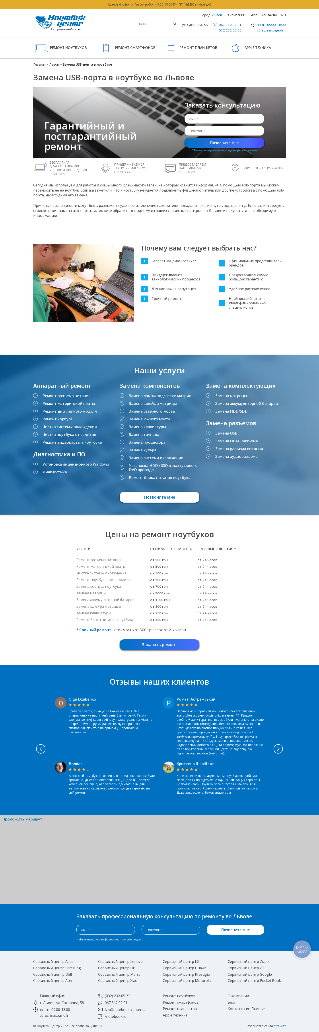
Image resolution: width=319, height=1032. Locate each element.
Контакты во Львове (246, 1009)
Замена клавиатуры (147, 427)
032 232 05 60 (230, 30)
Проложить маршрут (22, 820)
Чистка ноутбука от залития (69, 434)
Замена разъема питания (239, 448)
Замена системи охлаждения (156, 458)
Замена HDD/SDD (231, 411)
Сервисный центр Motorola (187, 981)
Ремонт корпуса (57, 419)
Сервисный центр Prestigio (186, 974)
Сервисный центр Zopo (248, 961)
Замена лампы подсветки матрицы (161, 396)
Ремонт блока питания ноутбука (160, 477)
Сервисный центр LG (181, 961)
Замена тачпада (144, 434)
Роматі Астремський (196, 699)
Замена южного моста (149, 419)
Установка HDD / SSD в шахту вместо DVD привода (163, 467)
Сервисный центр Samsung (57, 968)
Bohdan (76, 764)
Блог (253, 15)
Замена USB (226, 433)
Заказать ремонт (159, 644)
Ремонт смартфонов (135, 47)
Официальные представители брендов (250, 263)
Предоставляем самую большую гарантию (243, 277)
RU (283, 15)
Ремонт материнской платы (69, 403)
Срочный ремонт (161, 299)
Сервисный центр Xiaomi (119, 981)
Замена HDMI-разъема (236, 441)
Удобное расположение (244, 289)
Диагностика (55, 472)
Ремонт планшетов (198, 47)
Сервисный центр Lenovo (120, 961)
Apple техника (258, 47)
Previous (37, 749)
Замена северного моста (152, 411)
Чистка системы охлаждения (70, 427)
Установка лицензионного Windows (76, 464)
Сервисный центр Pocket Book (254, 981)
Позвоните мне (224, 142)
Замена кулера (142, 450)
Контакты (269, 15)
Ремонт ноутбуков (68, 47)
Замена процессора (147, 442)
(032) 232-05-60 (117, 996)
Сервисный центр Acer (53, 981)
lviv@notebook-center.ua (125, 1009)
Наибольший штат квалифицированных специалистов (242, 303)
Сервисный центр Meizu (119, 974)
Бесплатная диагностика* (168, 261)
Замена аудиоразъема (236, 456)
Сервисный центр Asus (53, 961)
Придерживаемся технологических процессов (171, 277)
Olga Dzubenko (82, 699)
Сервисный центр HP (116, 968)
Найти (174, 24)
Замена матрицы (231, 396)
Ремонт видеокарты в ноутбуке (72, 442)
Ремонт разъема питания (67, 396)
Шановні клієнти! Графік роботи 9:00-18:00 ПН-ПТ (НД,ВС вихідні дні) (159, 4)
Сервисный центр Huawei (185, 968)
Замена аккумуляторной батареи (246, 403)
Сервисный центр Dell (52, 974)
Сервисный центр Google (250, 974)
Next (281, 749)
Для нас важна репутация (168, 289)
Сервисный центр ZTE (247, 968)
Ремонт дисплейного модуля (70, 411)
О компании (235, 15)
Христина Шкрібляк (195, 764)
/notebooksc (115, 1016)
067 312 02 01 (230, 24)
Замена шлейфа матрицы (153, 403)
